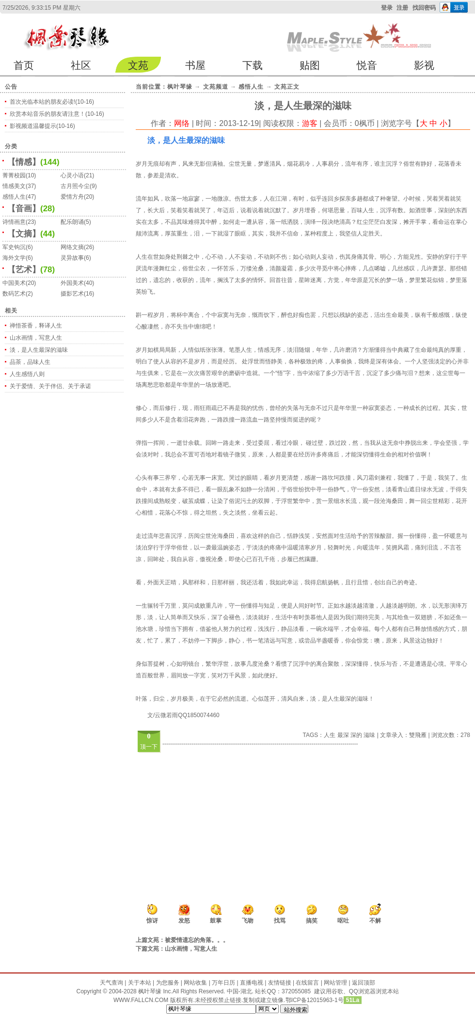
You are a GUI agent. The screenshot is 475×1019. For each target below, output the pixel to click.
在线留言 (307, 982)
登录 (387, 7)
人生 (329, 735)
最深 (343, 735)
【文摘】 (23, 233)
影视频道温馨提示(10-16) (42, 126)
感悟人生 (14, 196)
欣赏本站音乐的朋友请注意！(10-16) (57, 113)
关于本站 (139, 982)
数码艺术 (14, 293)
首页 (24, 65)
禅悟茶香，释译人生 (36, 325)
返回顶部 (363, 982)
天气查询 (111, 982)
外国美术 (72, 283)
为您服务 (167, 982)
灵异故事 (72, 257)
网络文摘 (72, 247)
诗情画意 (14, 222)
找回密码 (424, 7)
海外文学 (14, 257)
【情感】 (23, 162)
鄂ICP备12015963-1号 (314, 1000)
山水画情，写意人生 (36, 337)
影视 (424, 65)
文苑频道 (215, 86)
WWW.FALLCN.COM (141, 1000)
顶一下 (149, 746)
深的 (356, 735)
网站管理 (335, 982)
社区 (81, 65)
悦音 (367, 65)
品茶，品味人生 (30, 362)
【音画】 (23, 208)
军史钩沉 (14, 247)
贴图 (310, 65)
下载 (252, 65)
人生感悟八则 (27, 374)
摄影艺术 (72, 293)
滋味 (369, 735)
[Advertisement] (267, 816)
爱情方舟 (72, 196)
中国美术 (14, 283)
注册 (402, 7)
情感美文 (14, 186)
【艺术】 (23, 269)
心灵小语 (72, 175)
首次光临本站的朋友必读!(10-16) (52, 101)
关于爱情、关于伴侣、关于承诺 (50, 386)
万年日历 (223, 982)
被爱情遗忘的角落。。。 (197, 940)
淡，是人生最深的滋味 (39, 349)
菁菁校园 (14, 175)
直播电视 (251, 982)
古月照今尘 (75, 186)
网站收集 (195, 982)
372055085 (296, 991)
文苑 (138, 65)
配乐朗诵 (72, 222)
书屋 (195, 65)
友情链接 (279, 982)
